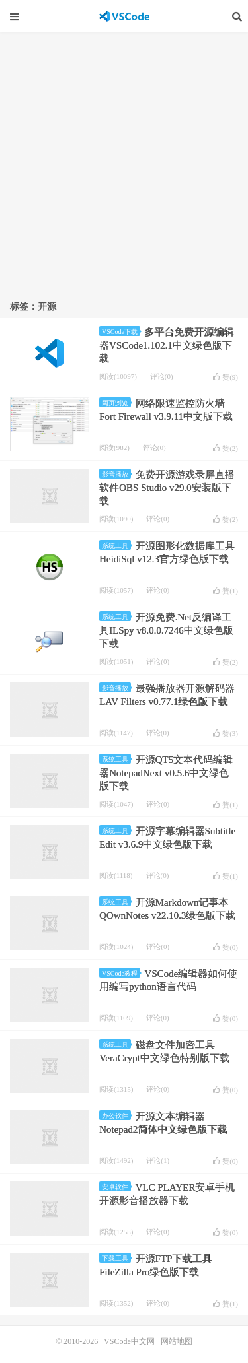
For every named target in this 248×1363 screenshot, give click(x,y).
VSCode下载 (121, 331)
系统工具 (116, 545)
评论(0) (161, 376)
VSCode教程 (121, 973)
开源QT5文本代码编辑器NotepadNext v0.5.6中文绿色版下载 (166, 772)
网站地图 (176, 1341)
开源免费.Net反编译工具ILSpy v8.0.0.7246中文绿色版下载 (166, 630)
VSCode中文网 (124, 16)
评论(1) (157, 1160)
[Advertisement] (124, 162)
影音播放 (116, 474)
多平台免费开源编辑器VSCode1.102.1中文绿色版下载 (166, 345)
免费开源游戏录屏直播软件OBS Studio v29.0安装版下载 (167, 487)
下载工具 (116, 1258)
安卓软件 (116, 1187)
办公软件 (116, 1115)
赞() (225, 377)
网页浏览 (116, 403)
